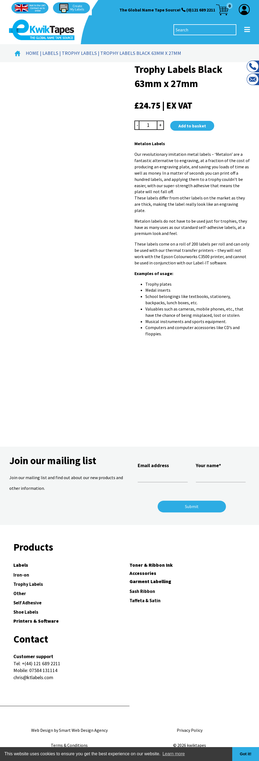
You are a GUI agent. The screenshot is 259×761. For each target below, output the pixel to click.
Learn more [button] (174, 753)
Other (19, 593)
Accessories (143, 573)
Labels (50, 53)
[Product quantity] (148, 125)
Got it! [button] (245, 754)
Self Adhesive (27, 603)
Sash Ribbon (142, 591)
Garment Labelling (150, 581)
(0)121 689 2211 (200, 10)
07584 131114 (43, 670)
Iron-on (21, 575)
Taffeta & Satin (145, 601)
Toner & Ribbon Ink (151, 565)
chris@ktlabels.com (33, 677)
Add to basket (192, 126)
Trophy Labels (79, 53)
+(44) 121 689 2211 (41, 663)
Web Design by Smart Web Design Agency (69, 730)
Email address (163, 471)
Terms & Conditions (69, 745)
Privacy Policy (189, 730)
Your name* (221, 471)
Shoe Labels (25, 612)
